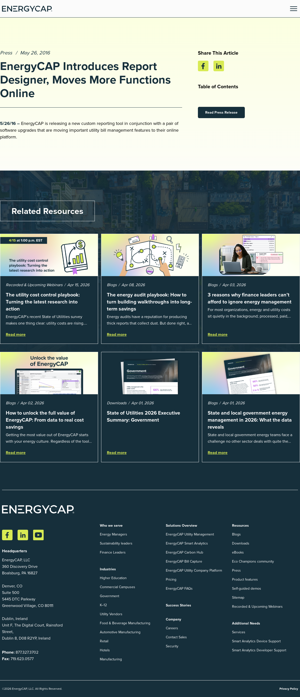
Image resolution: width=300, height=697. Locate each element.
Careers (172, 628)
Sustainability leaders (116, 543)
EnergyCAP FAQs (179, 588)
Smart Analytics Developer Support (259, 650)
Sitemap (238, 597)
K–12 (103, 605)
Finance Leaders (113, 552)
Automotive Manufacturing (120, 632)
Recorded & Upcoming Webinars (257, 606)
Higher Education (113, 578)
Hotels (105, 650)
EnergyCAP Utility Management (190, 534)
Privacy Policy (288, 688)
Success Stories (178, 605)
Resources (240, 525)
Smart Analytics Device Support (256, 641)
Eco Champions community (253, 561)
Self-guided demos (246, 588)
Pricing (171, 579)
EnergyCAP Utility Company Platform (194, 570)
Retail (104, 641)
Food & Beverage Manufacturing (125, 623)
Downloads (240, 543)
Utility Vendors (111, 614)
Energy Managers (113, 534)
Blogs (236, 534)
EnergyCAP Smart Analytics (187, 543)
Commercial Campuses (117, 587)
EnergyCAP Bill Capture (184, 561)
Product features (245, 579)
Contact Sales (176, 637)
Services (238, 632)
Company (173, 619)
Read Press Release (221, 112)
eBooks (238, 552)
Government (109, 596)
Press (6, 52)
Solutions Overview (181, 525)
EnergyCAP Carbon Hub (184, 552)
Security (172, 646)
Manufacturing (111, 659)
